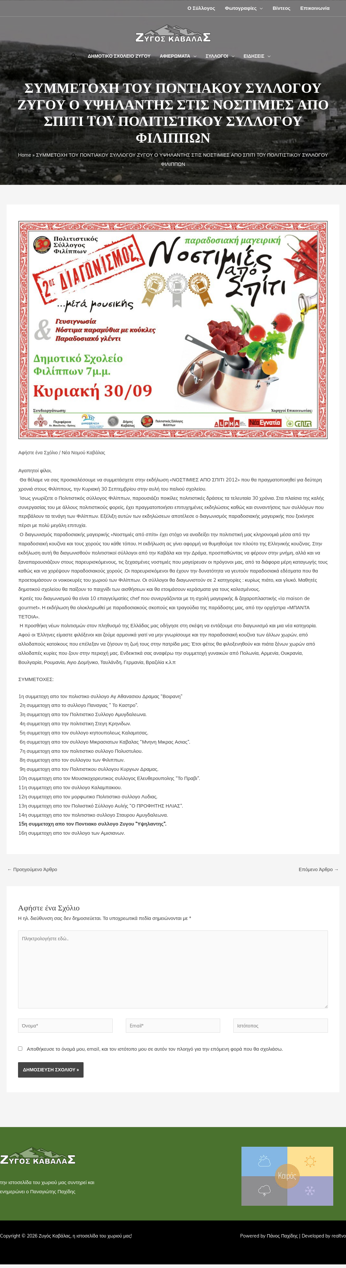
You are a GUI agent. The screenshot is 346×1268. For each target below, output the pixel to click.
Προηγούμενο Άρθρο (33, 870)
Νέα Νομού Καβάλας (85, 452)
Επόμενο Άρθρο (318, 870)
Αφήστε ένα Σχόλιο (38, 452)
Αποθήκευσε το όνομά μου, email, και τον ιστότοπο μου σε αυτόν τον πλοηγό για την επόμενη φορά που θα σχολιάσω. (155, 1052)
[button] (260, 8)
